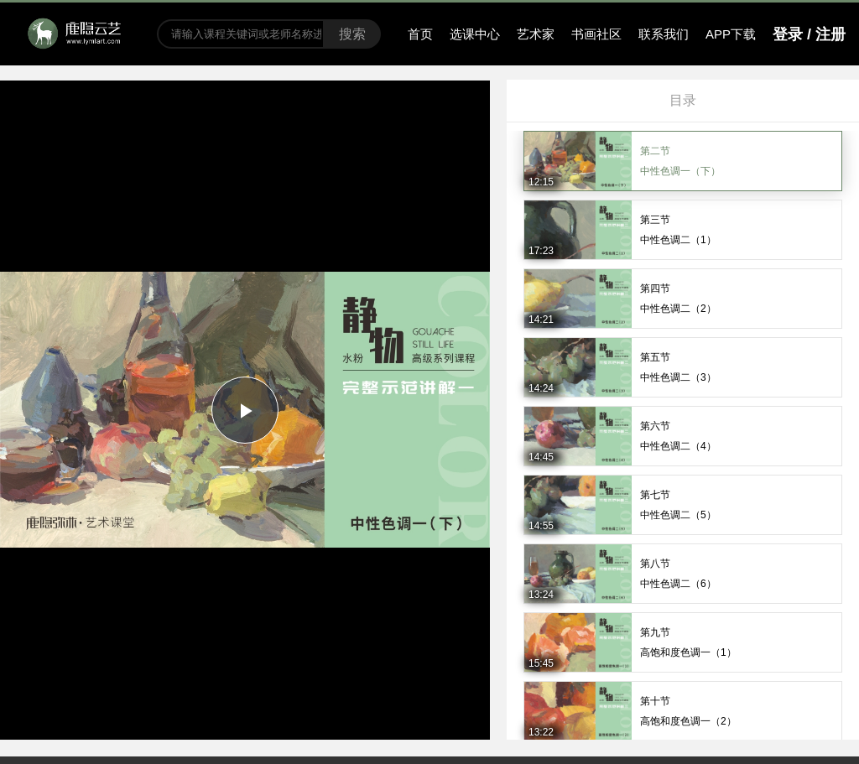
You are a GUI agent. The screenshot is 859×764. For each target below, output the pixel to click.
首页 (420, 34)
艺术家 (535, 34)
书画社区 (596, 34)
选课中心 (475, 34)
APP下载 (730, 34)
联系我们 (663, 34)
